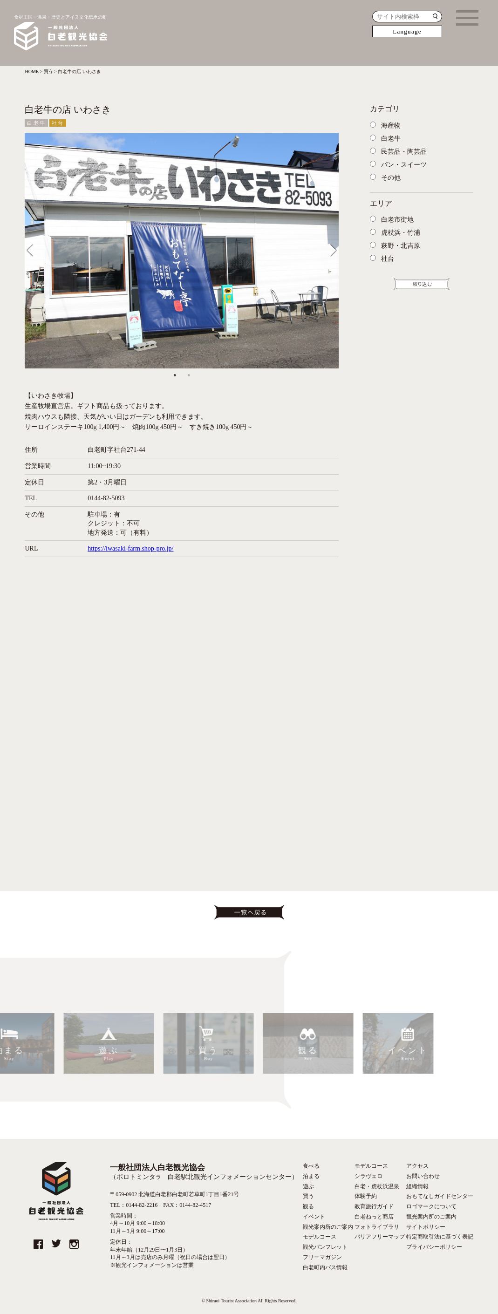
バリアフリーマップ (380, 1236)
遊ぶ (308, 1186)
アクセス (417, 1166)
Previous (37, 248)
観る (308, 1206)
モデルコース (319, 1236)
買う (308, 1196)
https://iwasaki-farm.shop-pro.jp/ (130, 548)
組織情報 (417, 1186)
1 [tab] (174, 375)
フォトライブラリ (377, 1227)
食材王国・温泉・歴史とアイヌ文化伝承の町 (60, 33)
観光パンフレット (325, 1247)
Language (407, 31)
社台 (58, 123)
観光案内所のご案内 (328, 1227)
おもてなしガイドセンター (439, 1196)
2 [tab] (188, 375)
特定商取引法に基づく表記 (439, 1236)
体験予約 (366, 1196)
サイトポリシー (425, 1227)
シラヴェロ (368, 1176)
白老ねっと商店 (374, 1216)
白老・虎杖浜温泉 (377, 1186)
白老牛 (36, 123)
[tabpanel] (182, 250)
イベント (314, 1216)
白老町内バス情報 (325, 1267)
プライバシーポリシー (434, 1247)
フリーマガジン (322, 1257)
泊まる (311, 1176)
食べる (311, 1166)
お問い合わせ (423, 1176)
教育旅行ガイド (374, 1206)
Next (329, 248)
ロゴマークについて (431, 1206)
